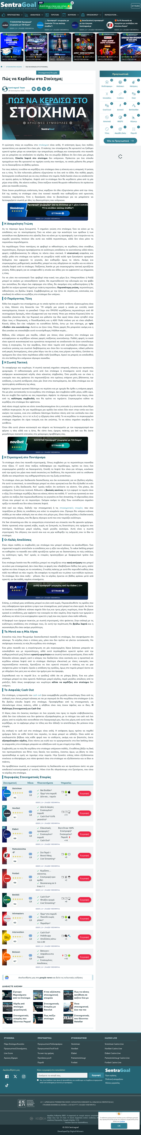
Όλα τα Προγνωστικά (120, 140)
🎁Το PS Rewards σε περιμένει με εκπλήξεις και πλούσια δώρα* (126, 23)
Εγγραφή (84, 793)
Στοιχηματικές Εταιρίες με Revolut (51, 1006)
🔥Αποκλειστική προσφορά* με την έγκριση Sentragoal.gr (92, 23)
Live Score (8, 1053)
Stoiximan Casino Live (114, 1044)
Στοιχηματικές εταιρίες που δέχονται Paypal (22, 1018)
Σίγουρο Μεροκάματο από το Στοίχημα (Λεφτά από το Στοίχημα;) (21, 994)
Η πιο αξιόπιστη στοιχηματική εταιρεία (52, 994)
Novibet (16, 808)
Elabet (15, 829)
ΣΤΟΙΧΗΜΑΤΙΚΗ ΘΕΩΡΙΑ (14, 66)
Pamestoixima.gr (19, 850)
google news (45, 977)
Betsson (16, 951)
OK (119, 1125)
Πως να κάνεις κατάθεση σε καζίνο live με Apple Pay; (81, 994)
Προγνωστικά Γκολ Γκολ (48, 1048)
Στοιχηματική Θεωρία (47, 72)
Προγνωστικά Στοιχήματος (15, 1048)
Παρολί (41, 1062)
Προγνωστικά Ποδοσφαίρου (50, 1044)
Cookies (122, 1121)
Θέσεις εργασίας (112, 1082)
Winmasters (18, 913)
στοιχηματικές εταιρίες (71, 507)
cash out (37, 695)
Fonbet (15, 873)
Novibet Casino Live (113, 1048)
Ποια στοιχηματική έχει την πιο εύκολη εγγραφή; (83, 1006)
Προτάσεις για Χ (44, 1058)
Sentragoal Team (16, 87)
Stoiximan (17, 788)
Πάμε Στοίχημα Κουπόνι (14, 1044)
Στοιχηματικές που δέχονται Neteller (81, 1018)
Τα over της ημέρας (46, 1053)
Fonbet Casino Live (113, 1062)
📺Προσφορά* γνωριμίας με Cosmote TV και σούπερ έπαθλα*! (57, 23)
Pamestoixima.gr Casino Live (117, 1058)
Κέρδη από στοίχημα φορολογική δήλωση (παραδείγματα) (21, 1006)
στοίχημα (43, 144)
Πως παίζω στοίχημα (49, 1017)
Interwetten (18, 932)
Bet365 (15, 894)
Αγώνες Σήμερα (10, 1058)
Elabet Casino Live (113, 1053)
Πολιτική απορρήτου (114, 1079)
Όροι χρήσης (110, 1075)
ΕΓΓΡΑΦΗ (136, 6)
